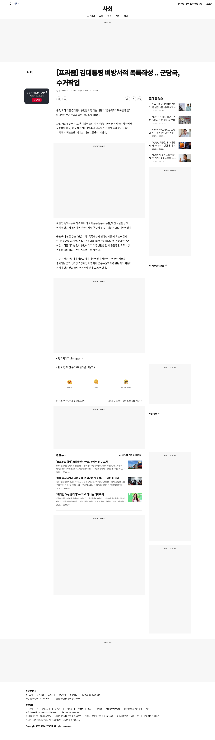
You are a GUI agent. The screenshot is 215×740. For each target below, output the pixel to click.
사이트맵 (68, 708)
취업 (126, 15)
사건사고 (91, 15)
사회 (107, 9)
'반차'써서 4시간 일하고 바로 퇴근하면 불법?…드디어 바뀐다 (87, 478)
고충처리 (51, 694)
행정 (109, 15)
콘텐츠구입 (46, 708)
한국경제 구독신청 (113, 400)
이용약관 (98, 708)
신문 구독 (180, 3)
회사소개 (29, 694)
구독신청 (40, 694)
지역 (117, 15)
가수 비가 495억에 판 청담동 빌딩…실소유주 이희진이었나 (164, 107)
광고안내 (62, 694)
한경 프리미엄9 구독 (194, 3)
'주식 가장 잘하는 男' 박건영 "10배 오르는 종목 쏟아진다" (164, 158)
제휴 (38, 708)
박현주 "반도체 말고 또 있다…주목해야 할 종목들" (163, 131)
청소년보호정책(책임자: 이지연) (136, 708)
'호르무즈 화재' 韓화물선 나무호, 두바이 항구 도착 (82, 461)
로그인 (209, 3)
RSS (89, 708)
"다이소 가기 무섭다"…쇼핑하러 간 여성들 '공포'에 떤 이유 (163, 120)
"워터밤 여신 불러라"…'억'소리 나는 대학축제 (80, 494)
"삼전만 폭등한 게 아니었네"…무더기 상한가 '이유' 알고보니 (163, 145)
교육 (101, 15)
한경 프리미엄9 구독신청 (132, 400)
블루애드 (73, 694)
